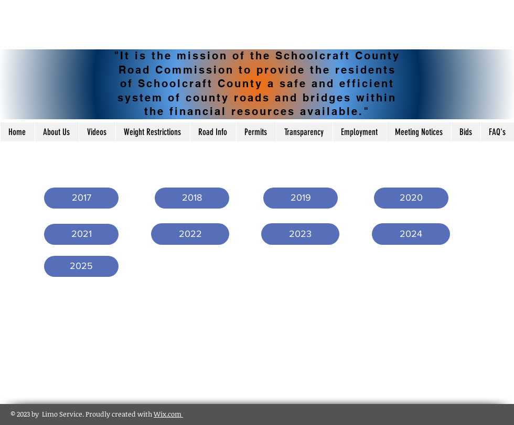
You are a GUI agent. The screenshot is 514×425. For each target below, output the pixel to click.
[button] (81, 198)
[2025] (81, 266)
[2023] (300, 234)
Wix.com (168, 414)
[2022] (190, 234)
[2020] (411, 198)
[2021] (81, 234)
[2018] (192, 198)
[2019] (300, 198)
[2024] (411, 234)
